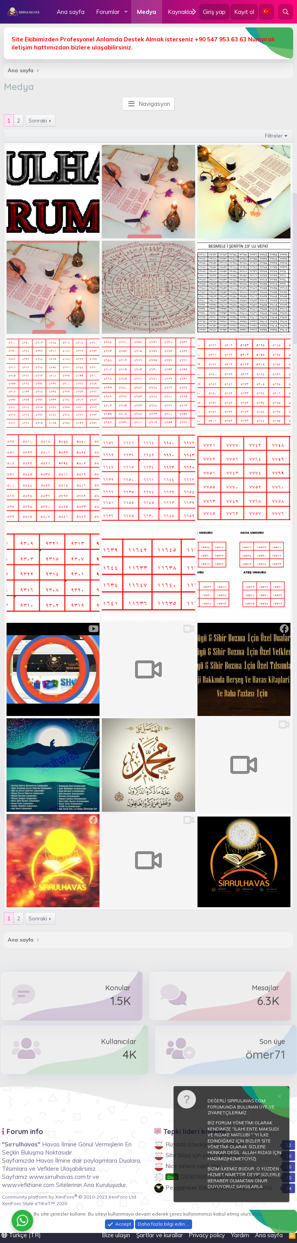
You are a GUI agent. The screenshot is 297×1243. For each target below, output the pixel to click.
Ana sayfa (70, 11)
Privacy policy (207, 1235)
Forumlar (108, 11)
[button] (125, 12)
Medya (146, 11)
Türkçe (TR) (21, 1235)
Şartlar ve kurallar (159, 1235)
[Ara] (285, 12)
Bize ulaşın (116, 1235)
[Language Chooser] (266, 12)
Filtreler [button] (274, 136)
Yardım (240, 1235)
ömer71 (265, 1054)
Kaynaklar (181, 11)
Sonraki (38, 120)
